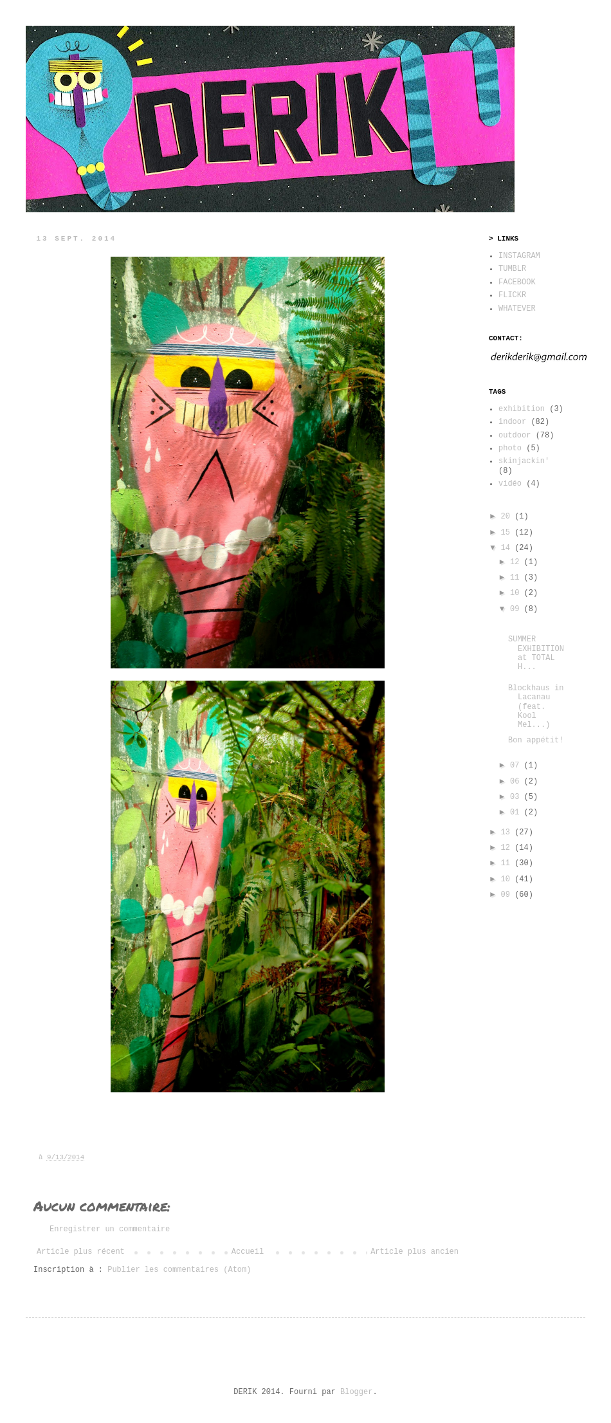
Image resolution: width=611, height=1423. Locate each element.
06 (517, 781)
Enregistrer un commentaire (110, 1229)
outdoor (514, 435)
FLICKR (512, 295)
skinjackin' (523, 461)
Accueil (248, 1251)
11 (517, 577)
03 (517, 797)
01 (517, 812)
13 (508, 832)
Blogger (356, 1392)
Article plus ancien (414, 1251)
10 (517, 593)
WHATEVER (517, 308)
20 (508, 516)
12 (517, 562)
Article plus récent (81, 1251)
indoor (512, 422)
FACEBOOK (517, 282)
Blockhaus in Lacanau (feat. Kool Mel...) (535, 707)
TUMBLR (512, 268)
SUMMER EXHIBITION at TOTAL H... (536, 653)
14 (508, 548)
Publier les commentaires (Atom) (179, 1269)
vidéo (510, 483)
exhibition (521, 409)
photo (510, 448)
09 (517, 609)
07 (517, 765)
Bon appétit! (535, 740)
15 (508, 532)
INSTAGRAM (519, 256)
